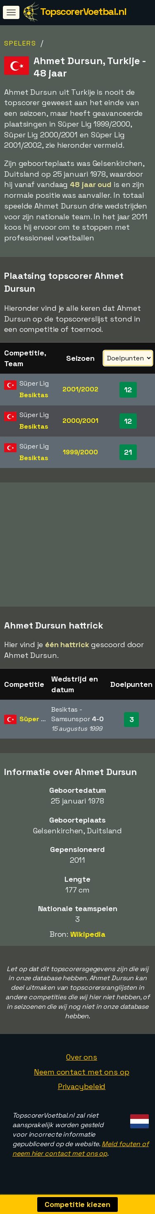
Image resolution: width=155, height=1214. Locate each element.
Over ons (81, 1060)
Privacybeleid (82, 1089)
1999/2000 (80, 452)
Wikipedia (87, 937)
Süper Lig (34, 721)
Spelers (20, 43)
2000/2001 (80, 420)
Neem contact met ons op (81, 1074)
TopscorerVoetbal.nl (83, 11)
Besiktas (33, 395)
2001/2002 (80, 389)
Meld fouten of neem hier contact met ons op (80, 1151)
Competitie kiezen (77, 1204)
